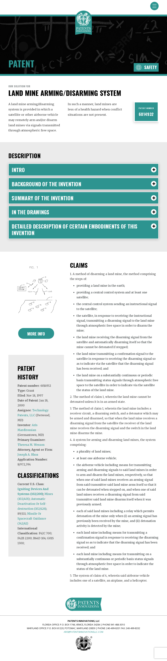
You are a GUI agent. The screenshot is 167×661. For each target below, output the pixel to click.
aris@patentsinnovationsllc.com (83, 631)
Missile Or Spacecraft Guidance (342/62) (31, 518)
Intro (84, 169)
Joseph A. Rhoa (27, 454)
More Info (36, 334)
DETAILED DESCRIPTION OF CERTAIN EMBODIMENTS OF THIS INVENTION (84, 229)
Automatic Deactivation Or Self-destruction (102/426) (31, 503)
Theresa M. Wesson (30, 444)
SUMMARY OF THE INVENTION (84, 198)
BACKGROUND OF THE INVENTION (84, 184)
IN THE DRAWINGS (84, 212)
